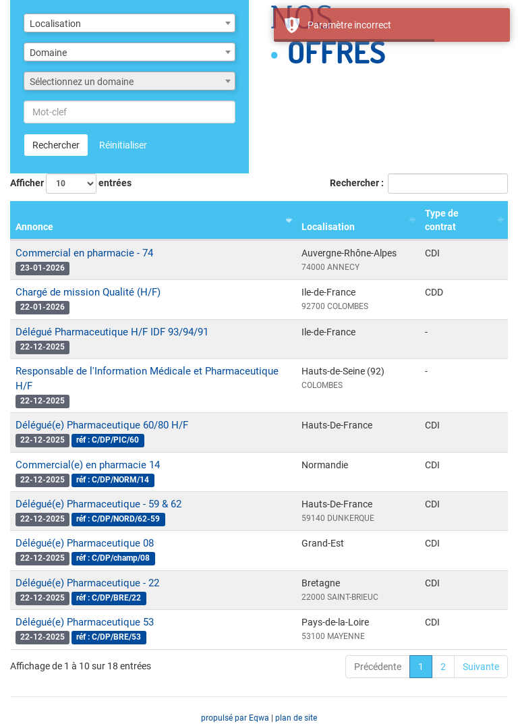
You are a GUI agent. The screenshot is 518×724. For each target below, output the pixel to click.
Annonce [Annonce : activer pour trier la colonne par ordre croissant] (34, 226)
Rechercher (56, 145)
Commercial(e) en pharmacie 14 (88, 465)
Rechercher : (419, 183)
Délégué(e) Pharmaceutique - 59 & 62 (98, 504)
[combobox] (129, 22)
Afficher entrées (71, 183)
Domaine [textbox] (48, 52)
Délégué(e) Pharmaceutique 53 (85, 622)
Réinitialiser (123, 145)
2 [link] (443, 666)
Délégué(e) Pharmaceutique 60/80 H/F (102, 425)
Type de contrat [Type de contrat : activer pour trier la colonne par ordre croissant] (442, 220)
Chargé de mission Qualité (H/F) (88, 292)
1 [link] (421, 666)
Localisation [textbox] (55, 23)
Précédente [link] (377, 666)
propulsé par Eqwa (236, 718)
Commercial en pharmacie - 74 (84, 253)
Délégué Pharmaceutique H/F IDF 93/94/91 (112, 332)
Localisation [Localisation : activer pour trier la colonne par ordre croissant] (328, 226)
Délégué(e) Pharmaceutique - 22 (87, 583)
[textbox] (129, 81)
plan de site (296, 718)
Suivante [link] (481, 666)
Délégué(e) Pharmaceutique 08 (85, 543)
